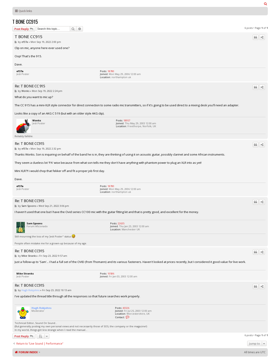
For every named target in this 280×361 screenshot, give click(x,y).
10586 (111, 273)
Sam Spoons (29, 205)
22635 (121, 223)
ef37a (25, 41)
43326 (126, 307)
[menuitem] (266, 3)
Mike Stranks (29, 255)
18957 (126, 120)
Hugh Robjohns (30, 290)
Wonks (25, 91)
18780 (111, 71)
